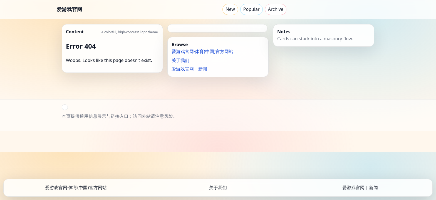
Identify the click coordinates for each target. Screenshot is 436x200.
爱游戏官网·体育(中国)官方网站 (202, 51)
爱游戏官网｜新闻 (189, 69)
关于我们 (180, 60)
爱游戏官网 (69, 9)
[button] (65, 107)
